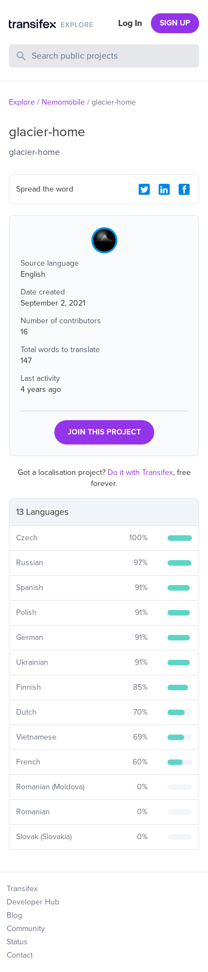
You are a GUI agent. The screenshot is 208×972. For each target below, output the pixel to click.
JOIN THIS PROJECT (104, 432)
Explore (22, 102)
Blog (14, 915)
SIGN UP (175, 23)
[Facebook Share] (184, 189)
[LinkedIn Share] (164, 189)
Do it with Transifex (140, 472)
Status (17, 942)
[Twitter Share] (144, 189)
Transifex (22, 888)
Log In (130, 23)
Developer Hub (33, 902)
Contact (20, 955)
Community (26, 928)
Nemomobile (63, 102)
